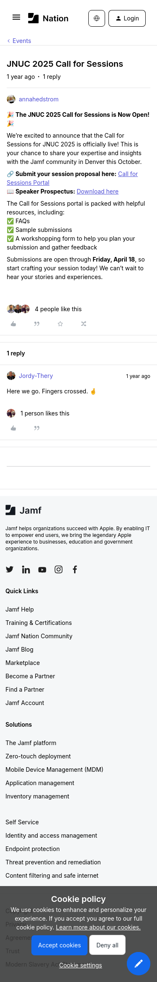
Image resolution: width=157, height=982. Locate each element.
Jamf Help (19, 609)
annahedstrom (39, 99)
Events (22, 40)
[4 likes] (44, 309)
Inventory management (37, 796)
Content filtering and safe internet (51, 875)
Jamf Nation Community (38, 636)
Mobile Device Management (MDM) (54, 769)
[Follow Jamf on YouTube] (42, 569)
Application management (39, 782)
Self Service (22, 822)
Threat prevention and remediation (53, 862)
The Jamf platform (31, 742)
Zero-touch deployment (38, 756)
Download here (97, 191)
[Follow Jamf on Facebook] (75, 569)
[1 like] (38, 413)
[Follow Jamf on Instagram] (58, 569)
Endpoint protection (32, 848)
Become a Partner (30, 676)
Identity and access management (51, 835)
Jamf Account (24, 702)
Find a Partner (24, 689)
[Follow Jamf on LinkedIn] (26, 569)
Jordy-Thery (36, 375)
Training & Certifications (38, 622)
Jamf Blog (19, 649)
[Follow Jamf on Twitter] (9, 569)
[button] (16, 19)
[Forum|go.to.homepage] (46, 18)
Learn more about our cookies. (98, 927)
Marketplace (22, 662)
